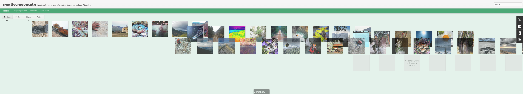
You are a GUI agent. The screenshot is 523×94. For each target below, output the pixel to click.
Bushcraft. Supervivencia (39, 11)
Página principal (20, 11)
